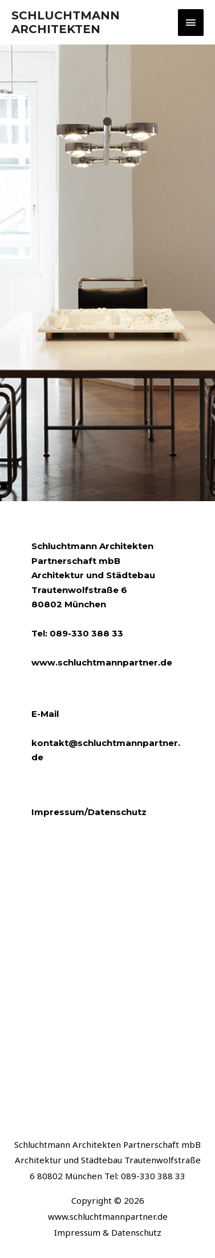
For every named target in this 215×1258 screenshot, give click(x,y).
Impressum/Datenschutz (89, 812)
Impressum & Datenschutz (107, 1232)
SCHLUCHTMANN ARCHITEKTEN (65, 22)
